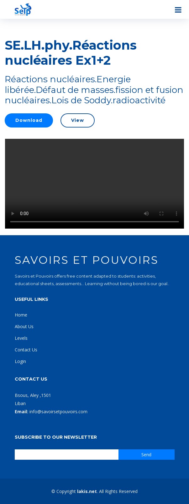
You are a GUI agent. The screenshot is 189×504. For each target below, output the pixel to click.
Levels (21, 338)
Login (20, 361)
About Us (24, 326)
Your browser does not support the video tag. (94, 184)
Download (28, 120)
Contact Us (26, 350)
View (77, 120)
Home (21, 315)
